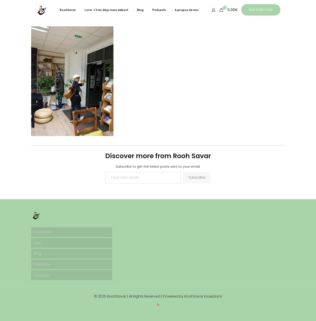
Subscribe (197, 177)
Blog (37, 253)
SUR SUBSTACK (261, 9)
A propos (41, 275)
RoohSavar (43, 232)
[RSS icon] (158, 304)
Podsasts (41, 264)
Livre (37, 242)
